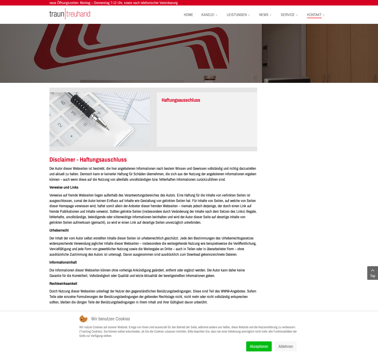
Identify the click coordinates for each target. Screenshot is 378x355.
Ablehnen (285, 346)
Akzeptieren (259, 346)
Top (372, 272)
